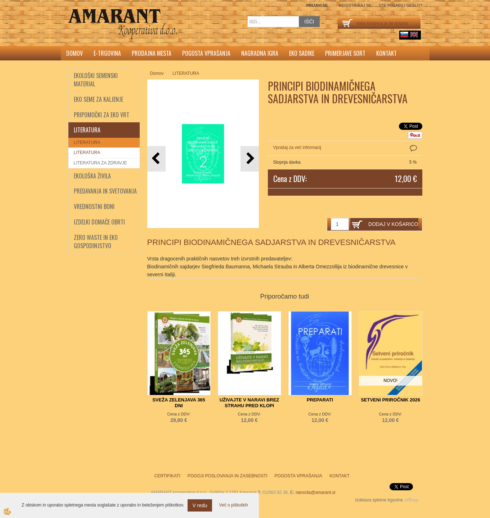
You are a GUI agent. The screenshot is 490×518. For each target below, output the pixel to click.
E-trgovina (107, 53)
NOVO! (390, 380)
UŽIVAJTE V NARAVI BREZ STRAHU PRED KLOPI (249, 402)
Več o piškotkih (233, 505)
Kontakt (386, 53)
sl (404, 34)
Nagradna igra (259, 53)
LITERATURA (87, 142)
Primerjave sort (345, 53)
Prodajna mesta (151, 53)
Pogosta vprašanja (206, 53)
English (414, 34)
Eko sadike (301, 53)
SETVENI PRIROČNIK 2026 (390, 400)
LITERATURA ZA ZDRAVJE (100, 162)
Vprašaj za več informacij (297, 147)
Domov (74, 53)
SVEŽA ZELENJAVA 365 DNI (178, 402)
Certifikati (167, 475)
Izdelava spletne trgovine (379, 500)
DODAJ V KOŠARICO (393, 224)
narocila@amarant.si (315, 492)
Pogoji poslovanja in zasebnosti (228, 475)
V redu (199, 505)
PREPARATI (320, 400)
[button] (249, 159)
